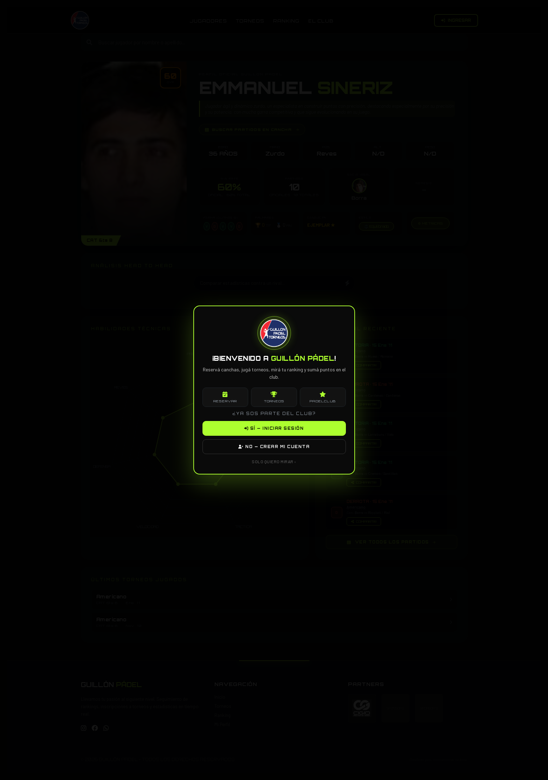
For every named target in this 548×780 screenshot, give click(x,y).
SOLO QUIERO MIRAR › (274, 461)
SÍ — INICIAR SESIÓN (274, 428)
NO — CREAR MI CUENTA (274, 446)
